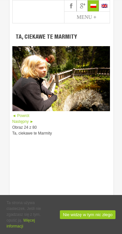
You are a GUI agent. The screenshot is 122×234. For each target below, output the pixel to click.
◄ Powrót (21, 115)
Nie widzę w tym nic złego (88, 214)
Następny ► (23, 121)
